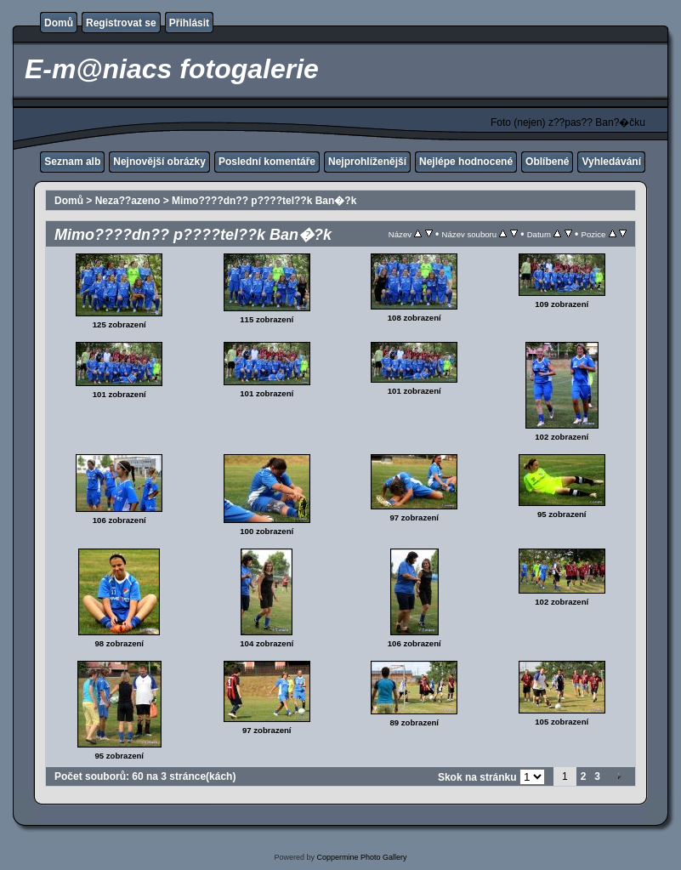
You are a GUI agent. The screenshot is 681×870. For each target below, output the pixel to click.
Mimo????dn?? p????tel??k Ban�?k (264, 201)
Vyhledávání (611, 162)
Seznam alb (72, 162)
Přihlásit (189, 23)
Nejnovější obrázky (159, 162)
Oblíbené (547, 162)
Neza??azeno (128, 201)
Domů (58, 23)
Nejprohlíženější (367, 162)
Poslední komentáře (266, 162)
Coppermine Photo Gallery (361, 857)
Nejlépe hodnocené (466, 162)
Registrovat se (121, 23)
